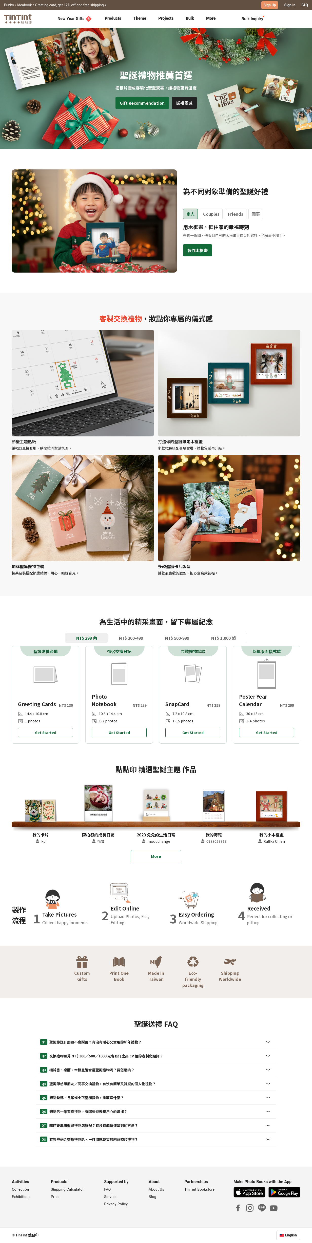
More (156, 856)
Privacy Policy (116, 1204)
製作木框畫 (197, 250)
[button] (40, 810)
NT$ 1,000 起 (223, 638)
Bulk (190, 18)
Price (55, 1197)
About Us (156, 1189)
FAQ (305, 5)
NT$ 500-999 (177, 638)
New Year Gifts (74, 19)
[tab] (113, 19)
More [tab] (211, 18)
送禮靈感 (184, 103)
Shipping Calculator (67, 1189)
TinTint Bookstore (199, 1189)
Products (113, 18)
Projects (165, 18)
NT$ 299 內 (86, 638)
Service (110, 1197)
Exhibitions (21, 1197)
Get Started (45, 732)
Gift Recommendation (142, 103)
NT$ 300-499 (131, 638)
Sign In (289, 5)
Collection (20, 1189)
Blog (152, 1197)
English (291, 1235)
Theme (139, 18)
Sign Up (270, 5)
